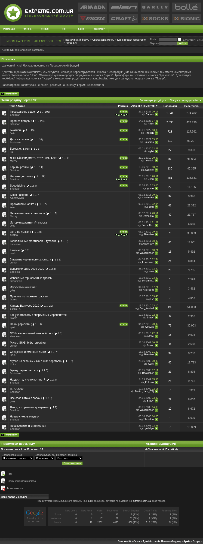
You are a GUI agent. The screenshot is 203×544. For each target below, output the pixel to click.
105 (47, 111)
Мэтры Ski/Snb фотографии (28, 342)
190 (170, 307)
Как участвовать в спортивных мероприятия (38, 315)
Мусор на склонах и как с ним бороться (35, 361)
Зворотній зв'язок (129, 541)
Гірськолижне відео (22, 111)
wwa (151, 271)
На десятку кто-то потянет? (27, 379)
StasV (13, 318)
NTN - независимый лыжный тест (31, 333)
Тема (12, 106)
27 (169, 150)
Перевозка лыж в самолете (27, 213)
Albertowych (17, 197)
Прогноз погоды (20, 121)
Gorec (13, 299)
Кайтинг (15, 250)
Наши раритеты (20, 324)
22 (169, 187)
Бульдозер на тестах (23, 370)
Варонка (15, 271)
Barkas (150, 114)
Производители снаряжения (28, 425)
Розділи (45, 29)
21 (169, 371)
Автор (21, 106)
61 (169, 205)
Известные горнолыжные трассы (31, 278)
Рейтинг (123, 106)
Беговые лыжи (19, 148)
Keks (12, 364)
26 (169, 261)
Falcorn (149, 382)
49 (43, 176)
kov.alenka (148, 197)
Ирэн (151, 179)
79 (169, 325)
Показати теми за (66, 454)
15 (169, 334)
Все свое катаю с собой (25, 398)
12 (169, 408)
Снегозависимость (103, 39)
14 (40, 167)
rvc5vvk (149, 326)
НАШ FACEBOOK (43, 41)
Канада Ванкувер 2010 (24, 305)
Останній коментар (142, 105)
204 (42, 121)
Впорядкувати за (45, 454)
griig (12, 290)
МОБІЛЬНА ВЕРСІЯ (18, 41)
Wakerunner (147, 252)
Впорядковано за (12, 454)
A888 (151, 123)
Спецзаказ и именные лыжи (28, 352)
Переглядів (191, 106)
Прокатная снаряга (22, 204)
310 (170, 140)
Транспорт (99, 29)
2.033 (169, 122)
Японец (149, 132)
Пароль (154, 43)
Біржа (81, 29)
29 (169, 399)
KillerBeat (148, 289)
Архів (186, 541)
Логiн (153, 39)
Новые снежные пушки (24, 416)
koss (12, 207)
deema (14, 234)
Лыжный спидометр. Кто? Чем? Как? (33, 158)
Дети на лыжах (19, 139)
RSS (58, 41)
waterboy (148, 243)
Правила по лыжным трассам (29, 296)
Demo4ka (148, 216)
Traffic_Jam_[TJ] (144, 391)
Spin (151, 206)
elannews (15, 336)
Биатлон (15, 130)
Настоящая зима (20, 176)
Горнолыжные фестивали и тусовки (33, 241)
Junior (13, 262)
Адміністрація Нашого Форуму (162, 541)
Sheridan (15, 114)
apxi (12, 327)
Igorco (150, 188)
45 (169, 242)
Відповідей (170, 106)
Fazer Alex (148, 225)
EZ (152, 299)
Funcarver (16, 244)
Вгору (196, 541)
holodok (149, 160)
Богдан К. (15, 308)
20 (169, 270)
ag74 (151, 151)
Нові (63, 29)
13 (169, 251)
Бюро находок (19, 194)
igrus (12, 355)
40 (169, 214)
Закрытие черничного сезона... (29, 259)
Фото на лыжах (19, 231)
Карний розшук (19, 167)
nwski (13, 253)
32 (40, 139)
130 (170, 168)
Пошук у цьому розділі (184, 100)
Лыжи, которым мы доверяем (29, 407)
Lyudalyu (149, 428)
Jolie (12, 133)
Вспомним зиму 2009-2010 (27, 268)
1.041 (169, 113)
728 (170, 131)
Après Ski (71, 42)
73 (32, 130)
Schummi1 (16, 281)
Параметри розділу (151, 100)
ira (11, 151)
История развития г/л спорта (28, 222)
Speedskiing (17, 185)
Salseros (149, 142)
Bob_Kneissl (146, 308)
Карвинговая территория (131, 39)
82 (169, 159)
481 (170, 177)
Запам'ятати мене (190, 40)
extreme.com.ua (141, 500)
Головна (27, 29)
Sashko (149, 169)
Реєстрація (9, 29)
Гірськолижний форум (76, 39)
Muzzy (13, 161)
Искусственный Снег (23, 287)
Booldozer (16, 142)
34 (169, 353)
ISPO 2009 (17, 388)
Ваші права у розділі (14, 497)
